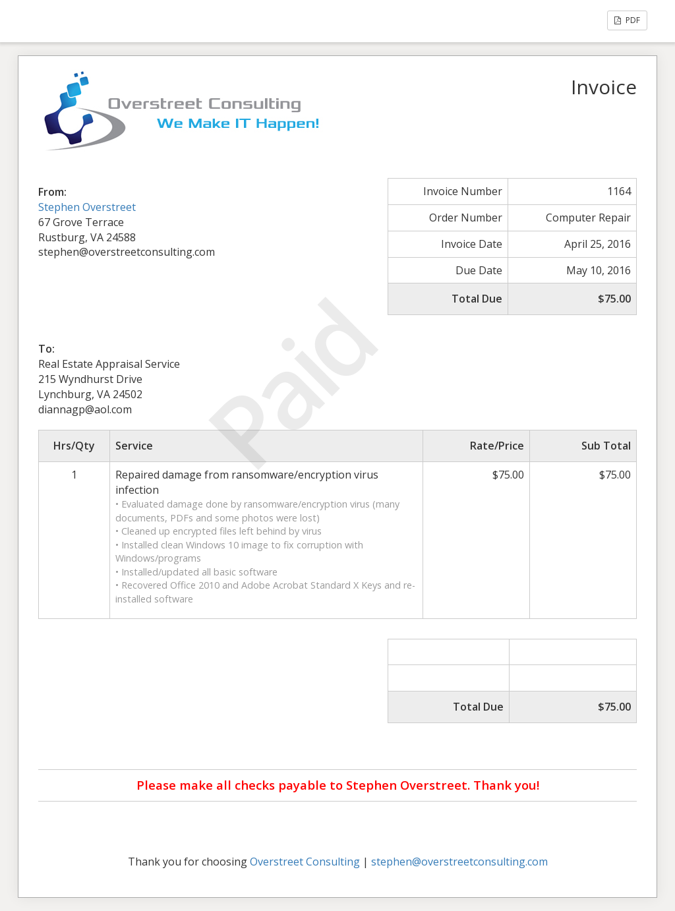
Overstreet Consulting (305, 861)
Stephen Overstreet (87, 207)
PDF (627, 20)
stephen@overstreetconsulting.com (459, 861)
